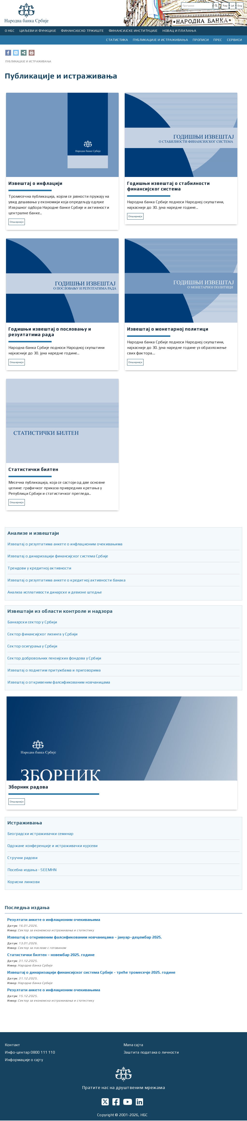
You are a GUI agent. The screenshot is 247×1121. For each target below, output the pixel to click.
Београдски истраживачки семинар (40, 834)
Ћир (225, 5)
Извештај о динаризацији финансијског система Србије (57, 556)
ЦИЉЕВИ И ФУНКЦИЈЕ (38, 31)
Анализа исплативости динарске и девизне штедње (54, 592)
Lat (232, 5)
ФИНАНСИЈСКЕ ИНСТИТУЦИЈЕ (133, 31)
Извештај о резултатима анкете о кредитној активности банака (66, 580)
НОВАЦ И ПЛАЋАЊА (179, 31)
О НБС (10, 31)
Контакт (12, 1045)
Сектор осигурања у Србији (32, 646)
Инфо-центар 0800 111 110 (30, 1052)
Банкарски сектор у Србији (32, 622)
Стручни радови (22, 858)
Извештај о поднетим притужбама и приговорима (54, 670)
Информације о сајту (24, 1060)
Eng (240, 5)
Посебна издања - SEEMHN (32, 870)
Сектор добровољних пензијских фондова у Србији (54, 658)
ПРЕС (217, 40)
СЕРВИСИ (234, 40)
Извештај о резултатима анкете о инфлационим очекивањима (64, 544)
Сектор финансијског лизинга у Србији (42, 634)
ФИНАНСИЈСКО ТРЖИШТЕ (82, 31)
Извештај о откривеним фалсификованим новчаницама (58, 682)
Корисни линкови (23, 882)
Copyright (105, 1115)
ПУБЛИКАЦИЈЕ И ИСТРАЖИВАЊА (160, 40)
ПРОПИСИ (201, 40)
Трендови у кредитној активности (39, 568)
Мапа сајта (133, 1045)
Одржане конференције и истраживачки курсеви (52, 846)
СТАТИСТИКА (117, 40)
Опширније (17, 222)
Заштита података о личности (151, 1052)
